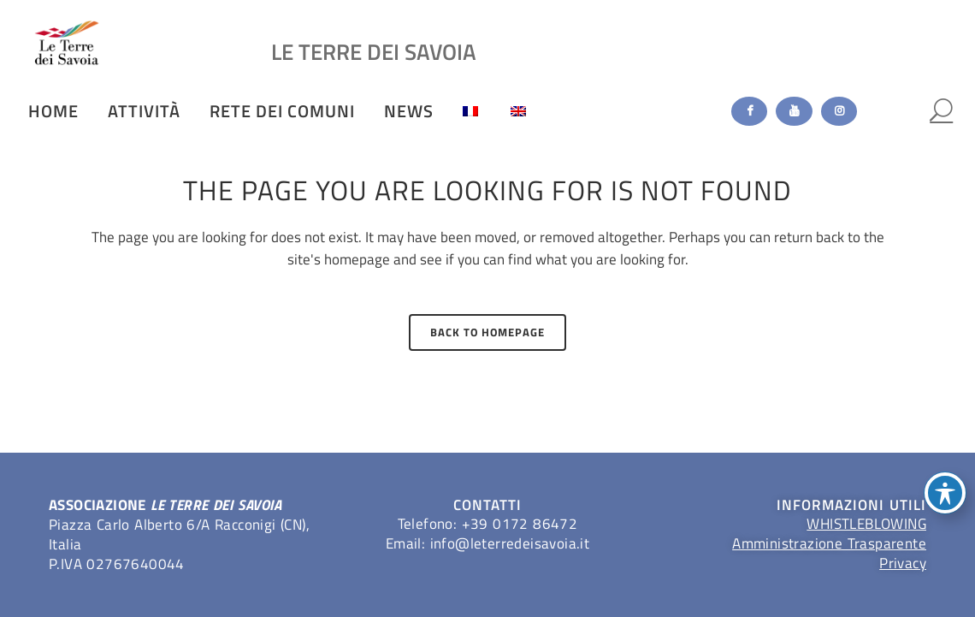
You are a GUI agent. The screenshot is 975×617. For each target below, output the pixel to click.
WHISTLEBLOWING (866, 524)
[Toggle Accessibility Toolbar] (945, 492)
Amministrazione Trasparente (829, 543)
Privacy (902, 563)
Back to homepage (487, 332)
